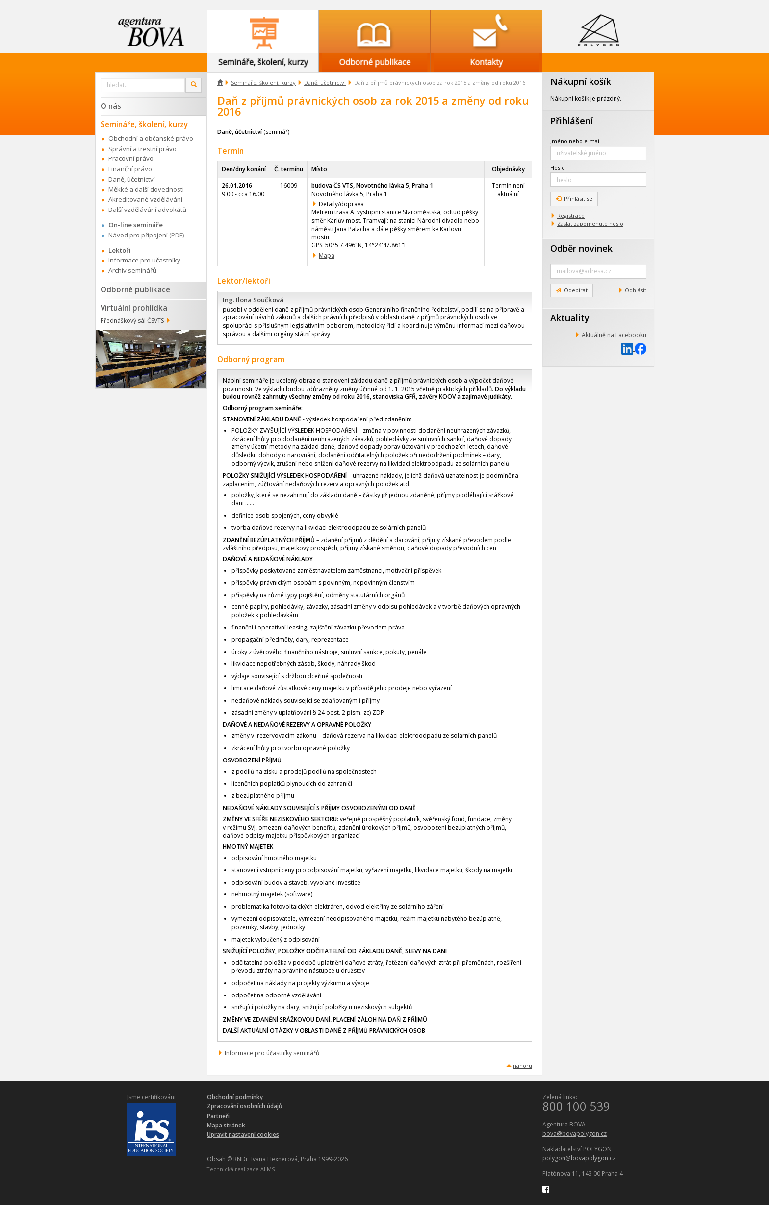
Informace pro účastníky (144, 260)
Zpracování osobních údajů (244, 1106)
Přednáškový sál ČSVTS (132, 320)
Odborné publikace (135, 289)
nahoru (522, 1065)
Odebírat (572, 290)
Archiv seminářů (132, 270)
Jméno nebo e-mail (575, 141)
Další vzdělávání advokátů (147, 209)
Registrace (571, 215)
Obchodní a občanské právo (150, 138)
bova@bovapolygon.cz (574, 1133)
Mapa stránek (226, 1125)
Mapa (326, 255)
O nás (111, 106)
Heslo (557, 167)
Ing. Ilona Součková (253, 299)
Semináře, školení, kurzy (263, 82)
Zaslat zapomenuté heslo (590, 223)
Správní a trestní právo (142, 148)
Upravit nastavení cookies (243, 1134)
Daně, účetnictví (325, 82)
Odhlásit (635, 290)
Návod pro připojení (138, 235)
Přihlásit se (574, 198)
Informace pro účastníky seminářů (272, 1053)
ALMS (267, 1169)
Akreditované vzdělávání (145, 199)
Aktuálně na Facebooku (614, 335)
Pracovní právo (131, 158)
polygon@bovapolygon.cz (578, 1158)
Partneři (218, 1116)
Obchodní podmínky (235, 1097)
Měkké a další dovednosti (146, 189)
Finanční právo (130, 168)
